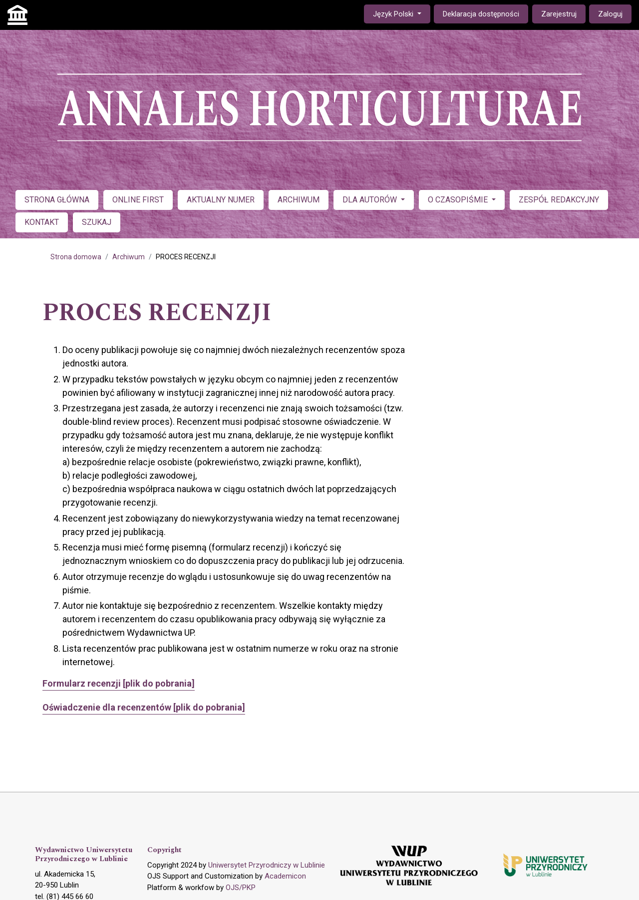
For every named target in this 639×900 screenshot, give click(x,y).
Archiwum (128, 257)
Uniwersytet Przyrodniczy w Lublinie (266, 865)
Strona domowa (75, 257)
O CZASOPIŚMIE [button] (459, 199)
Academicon (285, 876)
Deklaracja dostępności (481, 13)
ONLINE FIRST (138, 199)
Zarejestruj (559, 13)
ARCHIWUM (299, 199)
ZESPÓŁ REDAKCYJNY (559, 199)
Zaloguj (610, 13)
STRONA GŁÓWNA (56, 199)
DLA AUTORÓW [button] (370, 199)
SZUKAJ (96, 222)
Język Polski (401, 13)
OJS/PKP (241, 887)
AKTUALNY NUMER (221, 199)
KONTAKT (41, 222)
